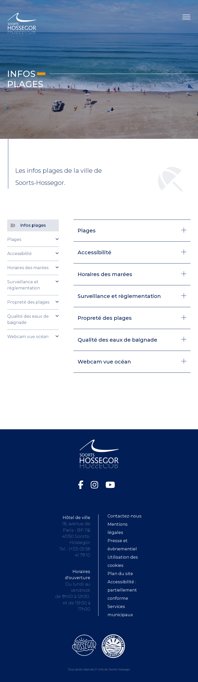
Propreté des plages (28, 302)
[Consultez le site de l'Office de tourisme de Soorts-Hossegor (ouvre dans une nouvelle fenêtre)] (84, 645)
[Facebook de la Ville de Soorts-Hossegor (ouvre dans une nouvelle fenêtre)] (82, 485)
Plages (14, 239)
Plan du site (120, 573)
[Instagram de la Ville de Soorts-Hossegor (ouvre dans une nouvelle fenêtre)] (95, 485)
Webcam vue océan (27, 336)
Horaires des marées (27, 267)
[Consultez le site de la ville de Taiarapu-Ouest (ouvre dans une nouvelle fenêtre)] (113, 645)
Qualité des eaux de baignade (28, 319)
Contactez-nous (125, 516)
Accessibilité (19, 253)
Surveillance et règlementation (23, 284)
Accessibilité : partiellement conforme (122, 590)
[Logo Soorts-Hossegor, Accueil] (22, 23)
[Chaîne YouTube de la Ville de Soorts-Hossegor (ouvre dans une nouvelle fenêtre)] (110, 485)
